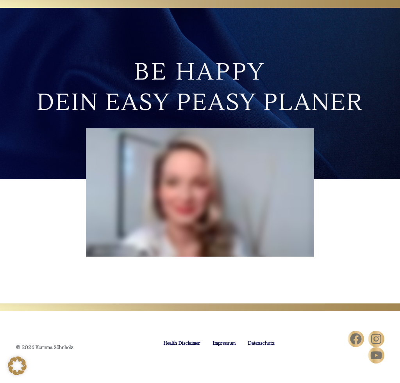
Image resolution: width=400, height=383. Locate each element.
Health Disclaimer (181, 343)
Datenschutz (261, 343)
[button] (17, 366)
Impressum (224, 343)
